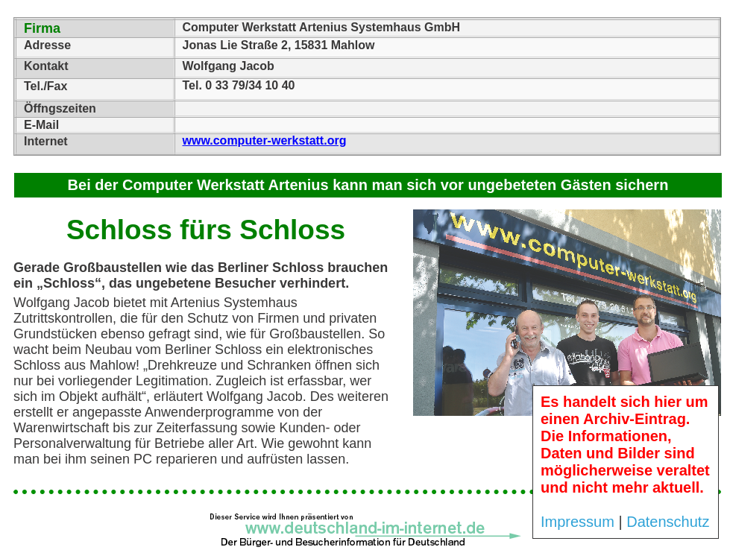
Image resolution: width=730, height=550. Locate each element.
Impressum (577, 521)
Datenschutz (667, 521)
